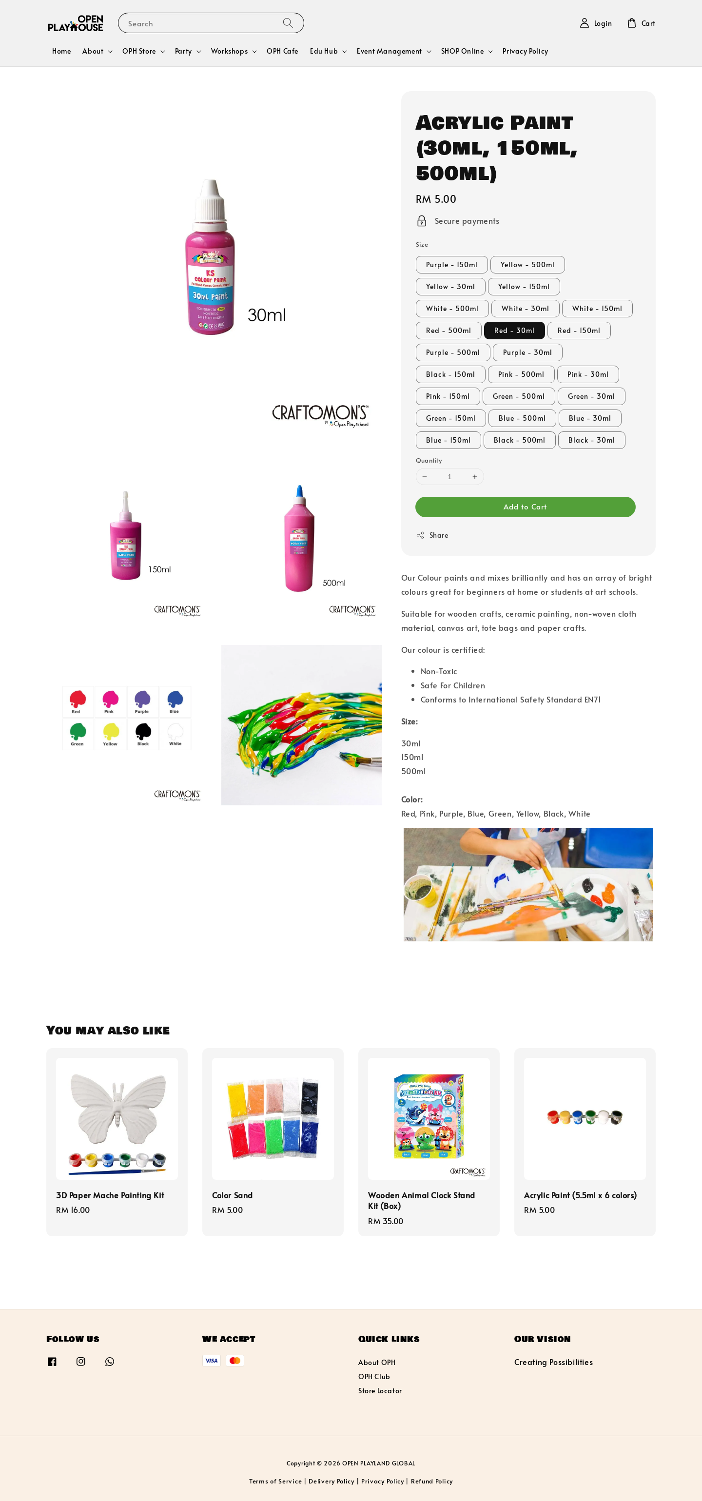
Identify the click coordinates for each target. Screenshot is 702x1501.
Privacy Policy (525, 51)
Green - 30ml (591, 396)
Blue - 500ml (522, 418)
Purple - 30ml (527, 352)
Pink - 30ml (588, 374)
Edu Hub (324, 51)
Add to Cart (525, 506)
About (92, 51)
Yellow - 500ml (528, 264)
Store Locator (380, 1390)
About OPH (376, 1362)
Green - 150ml (451, 418)
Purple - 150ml (452, 264)
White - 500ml (452, 308)
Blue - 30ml (590, 418)
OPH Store (139, 51)
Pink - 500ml (521, 374)
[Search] (288, 22)
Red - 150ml (579, 330)
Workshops (229, 51)
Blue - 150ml (448, 440)
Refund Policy (432, 1481)
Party (183, 51)
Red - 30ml (514, 330)
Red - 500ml (448, 330)
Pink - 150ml (448, 396)
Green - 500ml (519, 396)
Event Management (389, 51)
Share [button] (432, 535)
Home (61, 51)
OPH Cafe (282, 51)
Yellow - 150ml (524, 286)
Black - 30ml (591, 440)
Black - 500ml (520, 440)
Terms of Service (275, 1481)
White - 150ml (597, 308)
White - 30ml (525, 308)
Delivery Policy (331, 1481)
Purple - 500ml (453, 352)
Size (422, 244)
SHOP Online (462, 51)
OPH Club (374, 1376)
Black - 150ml (450, 374)
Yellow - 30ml (450, 286)
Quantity (429, 460)
